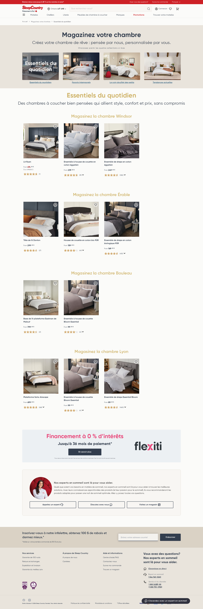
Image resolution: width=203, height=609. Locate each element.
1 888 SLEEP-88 (155, 584)
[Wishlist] (170, 9)
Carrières (66, 561)
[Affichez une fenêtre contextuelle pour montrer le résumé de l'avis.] (83, 175)
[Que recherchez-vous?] (149, 9)
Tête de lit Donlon (31, 240)
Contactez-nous (110, 561)
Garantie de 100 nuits (31, 557)
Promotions (138, 15)
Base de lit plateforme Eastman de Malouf (39, 320)
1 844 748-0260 (154, 577)
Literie (66, 15)
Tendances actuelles (162, 83)
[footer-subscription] (170, 537)
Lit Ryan (27, 162)
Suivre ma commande (112, 565)
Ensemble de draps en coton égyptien (117, 163)
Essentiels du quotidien (40, 83)
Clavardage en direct (157, 569)
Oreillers (50, 15)
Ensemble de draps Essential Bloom (121, 397)
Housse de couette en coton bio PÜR (81, 240)
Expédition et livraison (31, 565)
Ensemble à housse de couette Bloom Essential (78, 320)
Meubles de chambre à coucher (92, 15)
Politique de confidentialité (80, 603)
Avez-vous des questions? (139, 2)
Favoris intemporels (81, 83)
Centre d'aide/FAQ (111, 557)
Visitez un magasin (150, 504)
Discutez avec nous (101, 504)
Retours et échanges (30, 561)
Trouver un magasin (111, 569)
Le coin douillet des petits (122, 83)
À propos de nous (70, 557)
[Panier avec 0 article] (177, 9)
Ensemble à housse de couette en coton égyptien (80, 163)
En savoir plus (84, 452)
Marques (120, 15)
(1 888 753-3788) (155, 587)
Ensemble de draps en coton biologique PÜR (117, 242)
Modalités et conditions (103, 603)
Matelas (34, 15)
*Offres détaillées (123, 603)
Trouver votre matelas (163, 15)
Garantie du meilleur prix (32, 569)
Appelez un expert (52, 504)
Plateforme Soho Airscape (35, 397)
